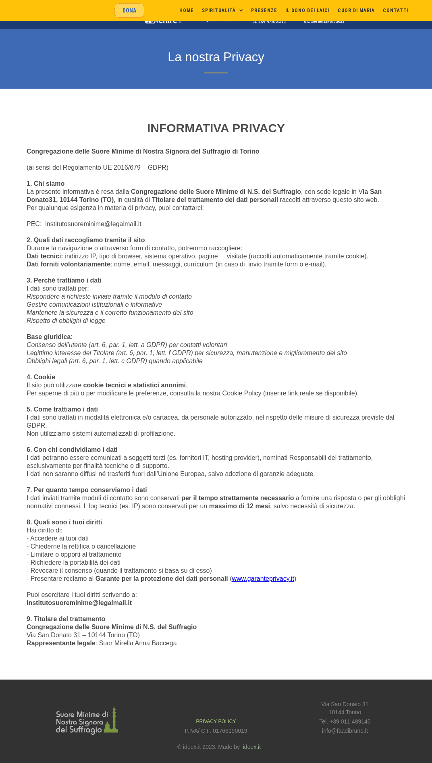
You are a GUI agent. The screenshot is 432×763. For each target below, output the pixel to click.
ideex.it (252, 747)
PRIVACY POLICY (216, 721)
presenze (264, 10)
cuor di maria (356, 10)
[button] (222, 10)
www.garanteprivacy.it (263, 578)
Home (186, 10)
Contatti (396, 10)
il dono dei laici (307, 10)
